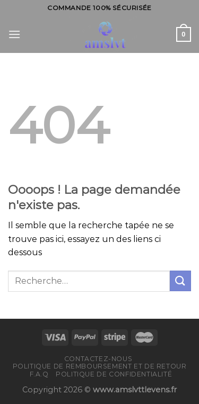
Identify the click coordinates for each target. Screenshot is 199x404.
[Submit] (180, 281)
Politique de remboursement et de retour (100, 366)
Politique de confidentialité (114, 374)
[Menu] (14, 34)
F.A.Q (39, 374)
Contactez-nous (98, 359)
